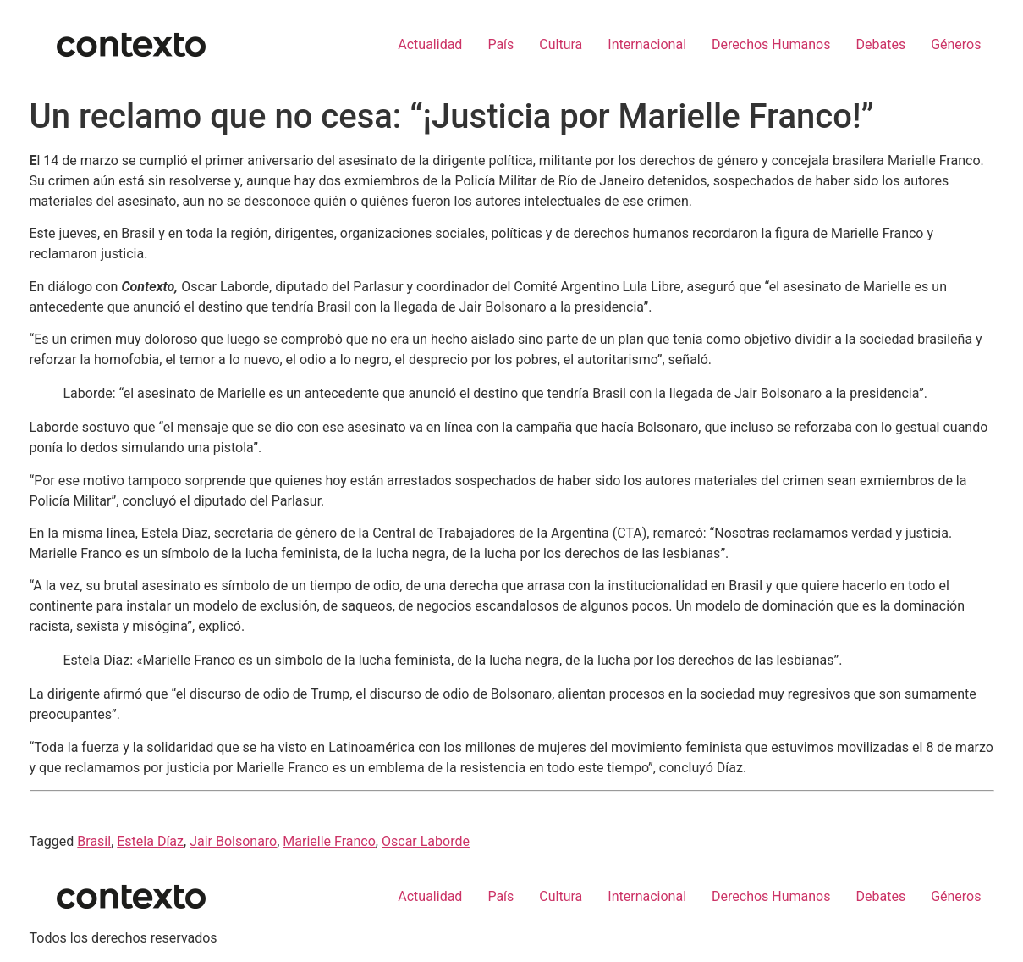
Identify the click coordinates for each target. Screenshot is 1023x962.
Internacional (647, 44)
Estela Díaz (150, 841)
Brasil (94, 841)
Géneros (956, 44)
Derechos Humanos (771, 44)
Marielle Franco (329, 841)
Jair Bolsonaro (233, 841)
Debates (880, 44)
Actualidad (430, 44)
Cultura (560, 44)
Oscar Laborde (426, 841)
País (500, 44)
